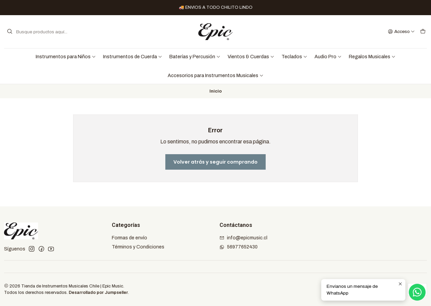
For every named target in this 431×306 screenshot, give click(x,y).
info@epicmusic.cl (243, 237)
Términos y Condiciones (138, 246)
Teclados (294, 56)
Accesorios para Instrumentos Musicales (216, 75)
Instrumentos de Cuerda (132, 56)
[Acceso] (401, 31)
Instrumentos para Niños (66, 56)
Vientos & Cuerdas (251, 56)
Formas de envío (129, 237)
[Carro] (423, 31)
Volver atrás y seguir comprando (215, 162)
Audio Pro (328, 56)
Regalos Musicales (372, 56)
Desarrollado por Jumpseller (98, 292)
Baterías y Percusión (195, 56)
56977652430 (239, 246)
